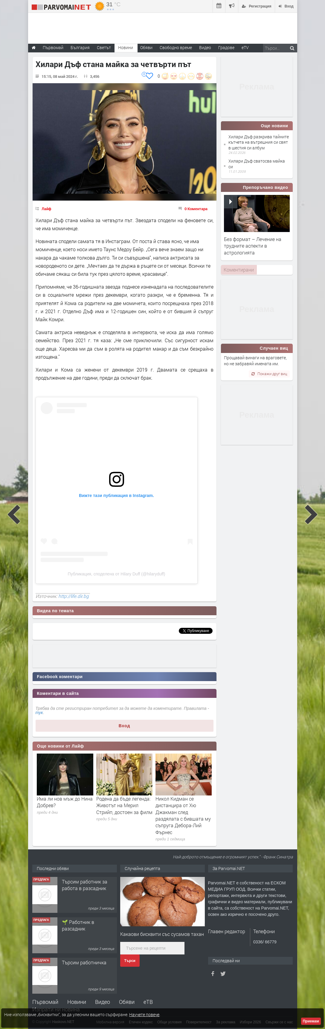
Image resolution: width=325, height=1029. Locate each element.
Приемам (311, 1021)
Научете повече (144, 1014)
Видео (102, 1001)
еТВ (148, 1001)
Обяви (127, 1001)
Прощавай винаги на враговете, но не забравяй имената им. (255, 360)
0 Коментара (195, 208)
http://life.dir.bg (73, 596)
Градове (226, 47)
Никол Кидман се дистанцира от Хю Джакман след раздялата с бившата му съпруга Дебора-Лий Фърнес (183, 815)
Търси (129, 961)
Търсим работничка (84, 962)
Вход (124, 725)
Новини (125, 47)
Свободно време (176, 47)
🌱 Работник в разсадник (78, 925)
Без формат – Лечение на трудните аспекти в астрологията (252, 246)
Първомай (45, 1001)
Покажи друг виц (269, 373)
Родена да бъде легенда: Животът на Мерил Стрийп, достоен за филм (124, 805)
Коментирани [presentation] (239, 269)
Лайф (46, 208)
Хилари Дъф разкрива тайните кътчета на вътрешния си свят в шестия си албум (258, 142)
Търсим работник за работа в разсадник (84, 884)
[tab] (239, 270)
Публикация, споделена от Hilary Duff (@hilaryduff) (116, 574)
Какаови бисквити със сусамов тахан (162, 934)
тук (39, 712)
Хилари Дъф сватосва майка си (256, 163)
